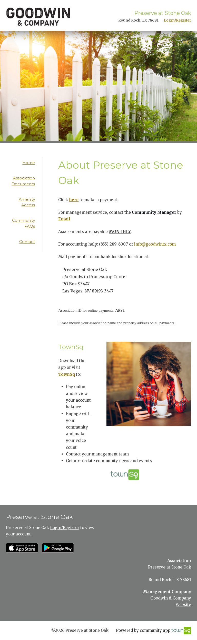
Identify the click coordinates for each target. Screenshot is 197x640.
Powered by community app (153, 630)
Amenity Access (27, 202)
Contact (27, 241)
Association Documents (23, 181)
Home (28, 162)
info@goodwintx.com (155, 244)
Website (183, 604)
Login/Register (177, 20)
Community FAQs (23, 223)
